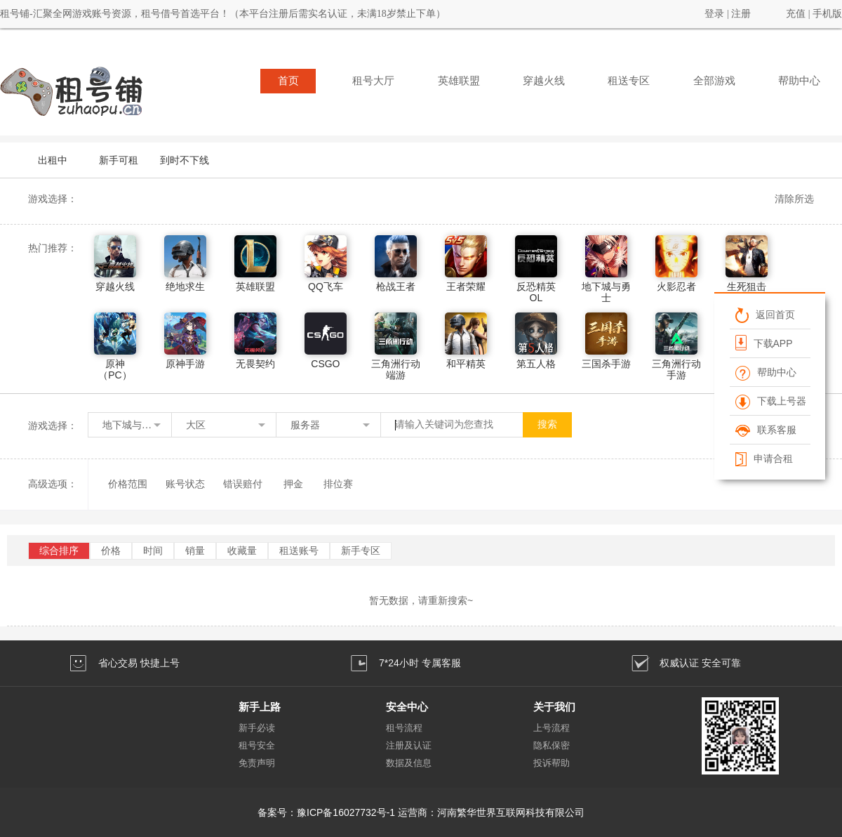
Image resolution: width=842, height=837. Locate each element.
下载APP (764, 342)
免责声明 (257, 763)
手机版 (827, 13)
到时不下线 (184, 160)
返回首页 (765, 315)
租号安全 (257, 745)
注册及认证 (409, 745)
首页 (288, 80)
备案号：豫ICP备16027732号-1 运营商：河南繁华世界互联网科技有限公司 (421, 812)
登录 (714, 13)
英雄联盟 (459, 80)
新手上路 (260, 707)
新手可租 (118, 160)
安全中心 (407, 707)
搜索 (547, 424)
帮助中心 (799, 80)
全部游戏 (714, 80)
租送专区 (629, 80)
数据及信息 (409, 763)
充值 (796, 13)
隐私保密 (551, 745)
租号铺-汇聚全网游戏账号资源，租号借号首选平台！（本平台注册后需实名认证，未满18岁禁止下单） (223, 13)
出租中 (52, 160)
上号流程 (551, 728)
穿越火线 (544, 80)
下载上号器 (770, 401)
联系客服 (765, 430)
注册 (741, 13)
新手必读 (257, 728)
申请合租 (764, 458)
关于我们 (554, 707)
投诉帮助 (551, 763)
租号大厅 (373, 80)
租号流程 (404, 728)
